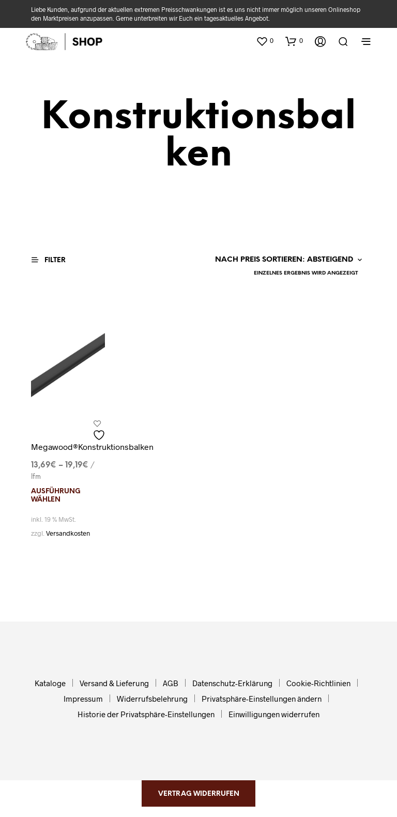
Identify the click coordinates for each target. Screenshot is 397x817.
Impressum (83, 698)
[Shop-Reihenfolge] (286, 260)
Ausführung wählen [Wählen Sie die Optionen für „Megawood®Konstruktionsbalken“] (56, 495)
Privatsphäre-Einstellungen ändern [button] (262, 698)
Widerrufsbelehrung (152, 698)
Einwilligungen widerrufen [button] (273, 714)
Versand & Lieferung (114, 683)
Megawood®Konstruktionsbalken (92, 446)
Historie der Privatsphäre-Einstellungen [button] (146, 714)
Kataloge (50, 683)
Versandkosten (68, 533)
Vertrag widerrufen (198, 794)
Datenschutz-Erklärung (232, 683)
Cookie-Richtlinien (318, 683)
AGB (170, 683)
